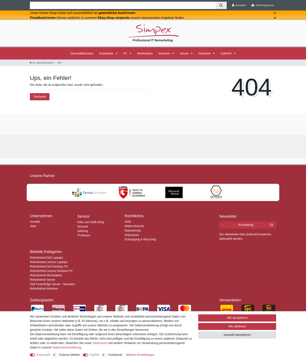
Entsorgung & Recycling (140, 239)
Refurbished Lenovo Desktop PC (51, 271)
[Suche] (221, 5)
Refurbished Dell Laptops (46, 257)
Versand (82, 226)
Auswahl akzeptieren (237, 334)
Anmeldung (255, 225)
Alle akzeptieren (237, 317)
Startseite (39, 96)
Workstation (145, 53)
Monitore (165, 53)
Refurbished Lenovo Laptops (49, 262)
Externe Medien (69, 354)
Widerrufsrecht (134, 226)
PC (125, 53)
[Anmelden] (239, 5)
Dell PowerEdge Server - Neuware (52, 284)
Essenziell (43, 354)
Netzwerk (205, 53)
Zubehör (226, 53)
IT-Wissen (83, 235)
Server (184, 53)
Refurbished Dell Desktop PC (49, 266)
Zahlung (82, 231)
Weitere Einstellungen (140, 354)
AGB (128, 221)
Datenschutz (133, 230)
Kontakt (35, 221)
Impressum (132, 235)
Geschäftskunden (82, 53)
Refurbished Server (42, 279)
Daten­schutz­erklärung (66, 347)
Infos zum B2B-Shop (90, 222)
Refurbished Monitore (44, 288)
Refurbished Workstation (46, 275)
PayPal (94, 354)
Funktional (115, 354)
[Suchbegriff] (123, 5)
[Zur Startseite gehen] (42, 62)
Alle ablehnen (237, 326)
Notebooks (106, 53)
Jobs (33, 226)
